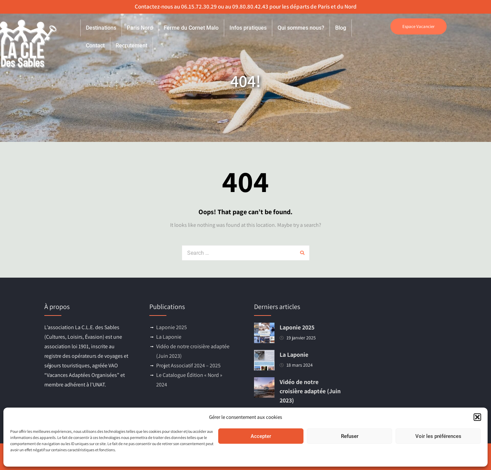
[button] (477, 417)
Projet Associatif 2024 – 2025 (188, 365)
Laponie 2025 (171, 327)
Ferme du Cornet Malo (191, 28)
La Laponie (168, 336)
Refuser (349, 436)
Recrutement (131, 45)
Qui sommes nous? (301, 28)
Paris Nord (140, 28)
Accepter (261, 436)
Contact (95, 45)
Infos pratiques (248, 28)
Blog (340, 28)
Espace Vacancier (418, 26)
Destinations (101, 28)
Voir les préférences (438, 436)
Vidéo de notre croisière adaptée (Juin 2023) (310, 391)
